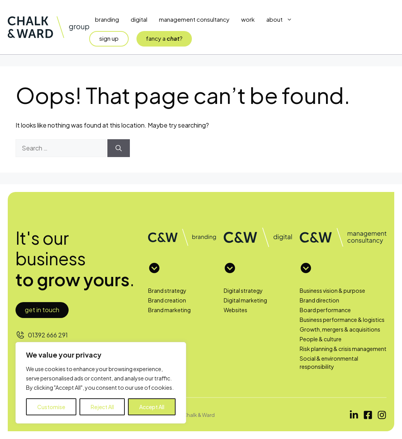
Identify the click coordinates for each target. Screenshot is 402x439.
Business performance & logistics (342, 319)
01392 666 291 (48, 335)
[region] (101, 382)
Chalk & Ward (199, 414)
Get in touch (42, 310)
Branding (107, 19)
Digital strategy (243, 290)
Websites (235, 309)
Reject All (102, 406)
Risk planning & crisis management (343, 348)
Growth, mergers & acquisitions (340, 329)
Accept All (151, 406)
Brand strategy (167, 290)
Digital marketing (245, 300)
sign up (109, 38)
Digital (139, 19)
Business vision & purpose (332, 290)
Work (248, 19)
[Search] (118, 148)
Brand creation (167, 300)
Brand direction (319, 300)
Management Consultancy (194, 19)
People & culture (321, 338)
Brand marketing (169, 309)
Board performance (325, 309)
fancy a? (164, 38)
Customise (51, 406)
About (282, 19)
